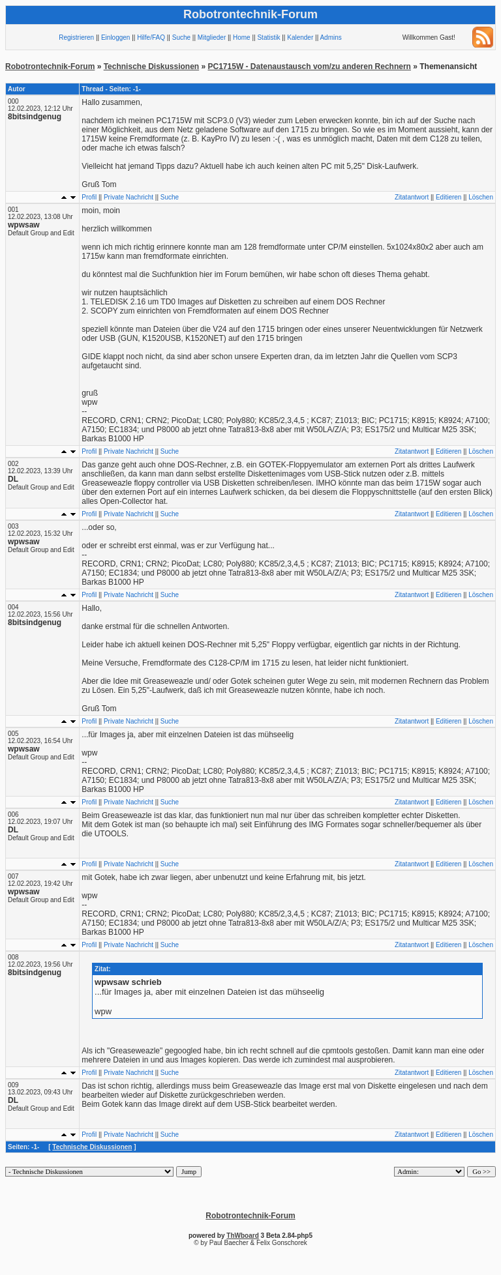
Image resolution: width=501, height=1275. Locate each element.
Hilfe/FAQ (151, 37)
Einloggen (115, 37)
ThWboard (242, 1235)
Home (241, 37)
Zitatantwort (412, 197)
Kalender (300, 37)
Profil (89, 197)
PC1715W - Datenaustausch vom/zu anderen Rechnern (309, 66)
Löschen (480, 197)
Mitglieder (212, 37)
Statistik (268, 37)
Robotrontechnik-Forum (50, 66)
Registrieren (76, 37)
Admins (330, 37)
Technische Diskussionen (152, 66)
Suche (181, 37)
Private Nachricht (128, 197)
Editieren (448, 197)
